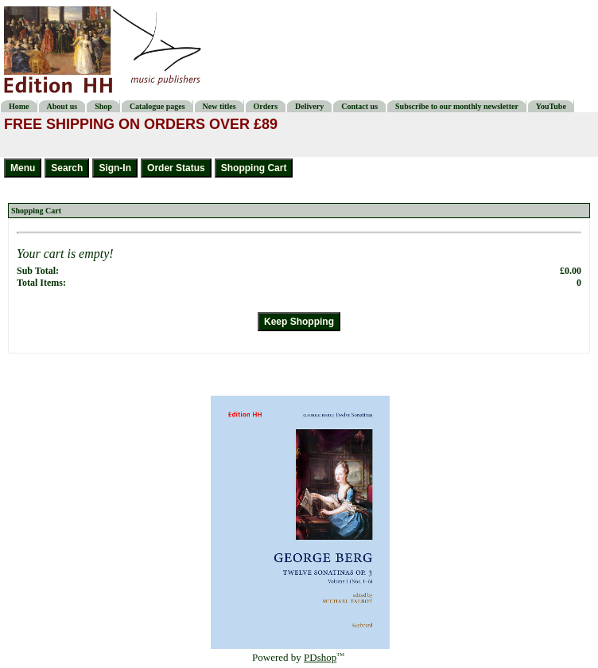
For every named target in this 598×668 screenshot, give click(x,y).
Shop (103, 106)
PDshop (320, 657)
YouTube (551, 106)
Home (19, 106)
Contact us (359, 106)
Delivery (309, 106)
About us (62, 106)
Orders (266, 106)
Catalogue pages (157, 106)
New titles (219, 106)
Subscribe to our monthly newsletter (456, 106)
